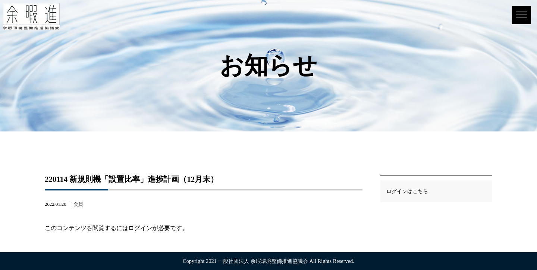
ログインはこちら (407, 191)
